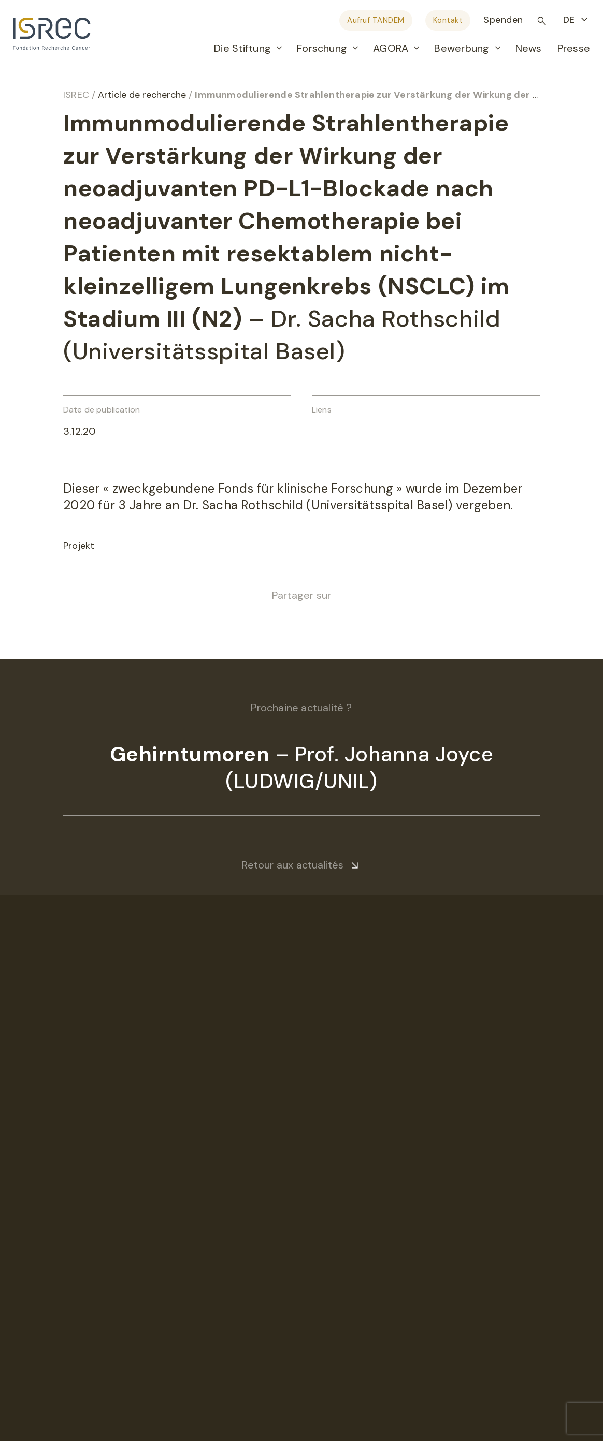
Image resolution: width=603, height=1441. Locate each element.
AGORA (390, 48)
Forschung (322, 48)
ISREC (76, 95)
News (528, 48)
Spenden (503, 19)
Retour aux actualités (292, 865)
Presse (573, 48)
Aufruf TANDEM (376, 20)
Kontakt (448, 20)
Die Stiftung (242, 48)
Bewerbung (461, 48)
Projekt (78, 545)
